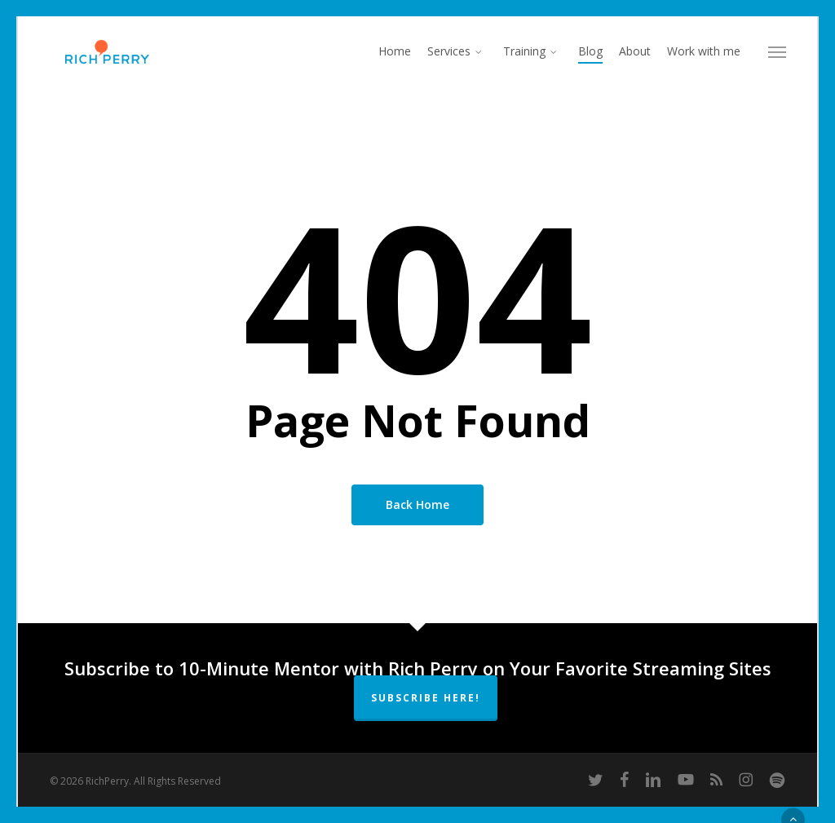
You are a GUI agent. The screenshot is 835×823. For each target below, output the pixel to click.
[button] (777, 51)
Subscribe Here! (425, 698)
